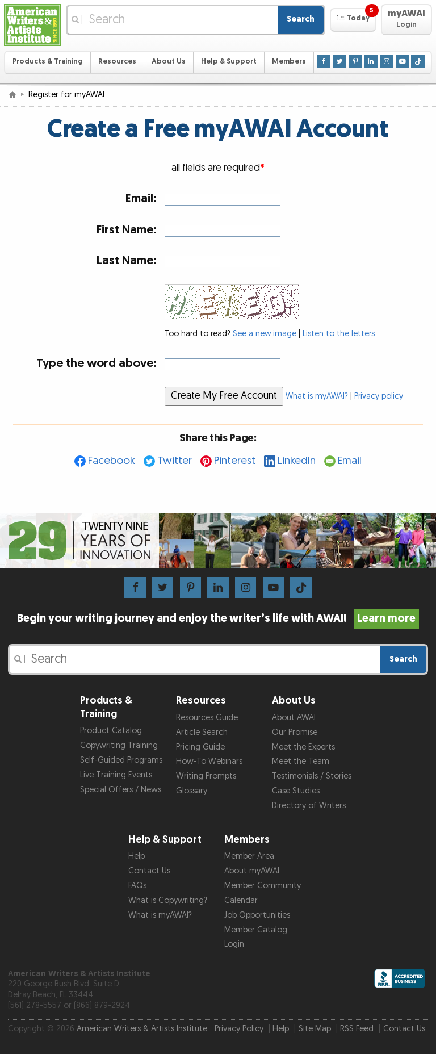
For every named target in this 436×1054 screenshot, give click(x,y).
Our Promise (294, 732)
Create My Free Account (224, 395)
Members (289, 61)
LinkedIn (297, 461)
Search (301, 19)
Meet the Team (300, 761)
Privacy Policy (239, 1028)
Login (234, 944)
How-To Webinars (209, 761)
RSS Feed (357, 1028)
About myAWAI (251, 870)
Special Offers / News (120, 789)
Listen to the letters (339, 334)
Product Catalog (111, 730)
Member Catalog (255, 930)
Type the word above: (96, 363)
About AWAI (294, 717)
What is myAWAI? (317, 396)
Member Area (249, 856)
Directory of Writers (309, 805)
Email (350, 461)
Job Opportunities (257, 915)
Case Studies (296, 790)
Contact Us (149, 870)
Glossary (191, 790)
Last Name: (127, 260)
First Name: (127, 229)
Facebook (111, 461)
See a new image (264, 334)
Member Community (262, 885)
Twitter (174, 461)
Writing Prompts (206, 776)
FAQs (137, 885)
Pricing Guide (200, 747)
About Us (169, 61)
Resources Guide (207, 717)
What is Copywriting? (167, 900)
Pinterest (234, 461)
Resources (117, 61)
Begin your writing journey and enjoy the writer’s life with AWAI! (218, 618)
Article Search (202, 732)
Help (136, 856)
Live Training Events (116, 774)
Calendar (241, 900)
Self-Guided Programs (121, 760)
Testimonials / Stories (311, 776)
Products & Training (47, 61)
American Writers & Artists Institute (142, 1028)
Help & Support (229, 61)
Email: (141, 198)
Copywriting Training (119, 745)
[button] (353, 20)
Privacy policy (378, 396)
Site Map (315, 1028)
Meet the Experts (303, 747)
